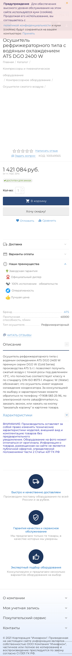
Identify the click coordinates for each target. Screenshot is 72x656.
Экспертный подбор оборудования (36, 567)
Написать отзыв (46, 150)
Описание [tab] (36, 344)
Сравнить (47, 220)
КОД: (42, 156)
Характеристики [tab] (36, 415)
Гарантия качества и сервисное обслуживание (36, 530)
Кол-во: (8, 190)
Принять (28, 33)
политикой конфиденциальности (27, 25)
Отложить (25, 220)
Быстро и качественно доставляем (36, 492)
